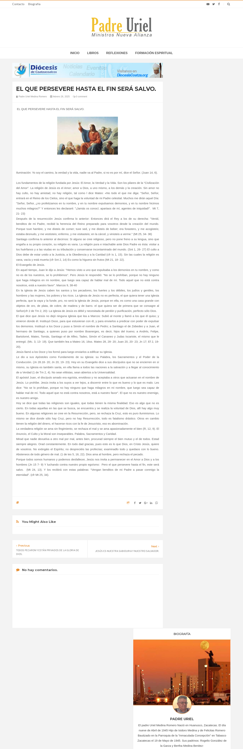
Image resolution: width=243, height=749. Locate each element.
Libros (93, 53)
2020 (179, 342)
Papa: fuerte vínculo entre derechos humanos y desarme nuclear (45, 694)
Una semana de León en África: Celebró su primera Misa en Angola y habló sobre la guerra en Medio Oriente (194, 711)
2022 (179, 352)
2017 (179, 326)
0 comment (80, 96)
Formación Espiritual (187, 426)
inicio (75, 53)
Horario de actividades (140, 658)
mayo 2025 (182, 393)
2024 (179, 363)
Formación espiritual (154, 53)
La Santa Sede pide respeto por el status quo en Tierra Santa (50, 683)
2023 (179, 358)
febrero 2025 (182, 377)
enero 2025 (182, 372)
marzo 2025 (182, 383)
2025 (179, 368)
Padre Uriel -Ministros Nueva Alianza (111, 738)
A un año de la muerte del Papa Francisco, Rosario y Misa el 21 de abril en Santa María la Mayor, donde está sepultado (193, 684)
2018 (179, 332)
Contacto (18, 4)
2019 (179, 337)
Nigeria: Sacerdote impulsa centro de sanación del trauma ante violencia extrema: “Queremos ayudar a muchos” (191, 698)
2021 (179, 347)
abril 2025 (181, 388)
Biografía (34, 4)
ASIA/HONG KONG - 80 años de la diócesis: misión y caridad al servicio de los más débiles (120, 697)
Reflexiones (117, 53)
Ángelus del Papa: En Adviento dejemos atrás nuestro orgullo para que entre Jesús (49, 705)
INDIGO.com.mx (172, 738)
